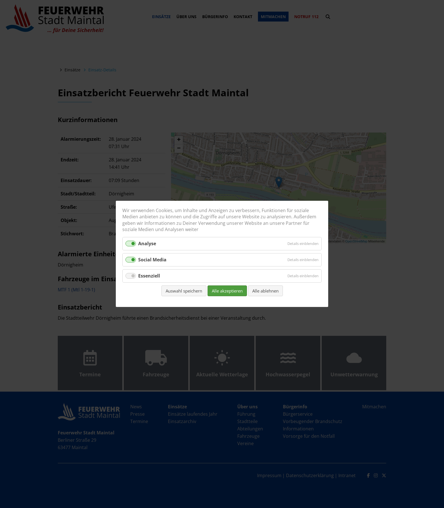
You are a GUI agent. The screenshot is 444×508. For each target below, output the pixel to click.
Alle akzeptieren (227, 291)
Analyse (147, 243)
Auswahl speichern (184, 291)
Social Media (152, 260)
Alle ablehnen (265, 291)
